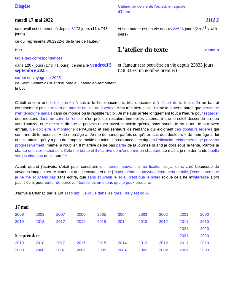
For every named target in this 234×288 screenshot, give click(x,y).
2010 (204, 221)
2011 (184, 221)
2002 (163, 214)
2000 (204, 214)
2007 (60, 214)
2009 (19, 214)
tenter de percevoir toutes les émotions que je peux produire (97, 182)
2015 (101, 221)
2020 (204, 228)
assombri (72, 193)
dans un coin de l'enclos (62, 118)
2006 (81, 214)
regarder (211, 113)
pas (18, 182)
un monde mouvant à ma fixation (131, 166)
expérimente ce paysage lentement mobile (151, 172)
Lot (100, 102)
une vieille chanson (45, 150)
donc (179, 166)
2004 (122, 214)
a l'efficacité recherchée (173, 140)
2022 (212, 20)
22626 (179, 29)
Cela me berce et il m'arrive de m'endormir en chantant (112, 150)
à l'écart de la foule (175, 102)
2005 (101, 214)
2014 (122, 221)
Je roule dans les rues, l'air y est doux (115, 193)
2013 (143, 221)
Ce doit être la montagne (52, 129)
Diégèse (23, 6)
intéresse (201, 177)
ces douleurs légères (193, 129)
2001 (184, 214)
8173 (75, 28)
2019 (19, 221)
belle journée (62, 102)
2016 (81, 221)
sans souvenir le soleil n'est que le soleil (123, 177)
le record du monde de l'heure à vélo (79, 108)
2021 (184, 228)
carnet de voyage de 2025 (38, 77)
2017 (60, 221)
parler (121, 145)
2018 (40, 221)
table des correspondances (39, 58)
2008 (40, 214)
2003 (143, 214)
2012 (163, 221)
